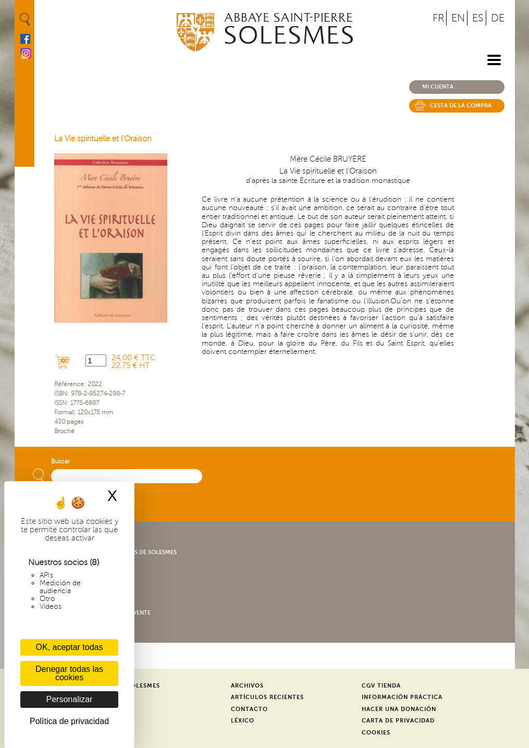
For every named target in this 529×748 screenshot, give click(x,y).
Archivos (247, 686)
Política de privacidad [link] (69, 721)
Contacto (249, 709)
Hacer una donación (399, 709)
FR (438, 18)
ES (478, 18)
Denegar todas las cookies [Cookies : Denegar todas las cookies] (69, 673)
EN (458, 18)
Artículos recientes (267, 697)
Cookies (376, 732)
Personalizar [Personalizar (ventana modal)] (69, 699)
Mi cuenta (437, 87)
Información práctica (402, 697)
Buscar (60, 461)
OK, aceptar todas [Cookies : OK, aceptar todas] (69, 647)
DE (498, 18)
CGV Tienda (381, 686)
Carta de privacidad (398, 721)
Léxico (242, 721)
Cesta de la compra (460, 105)
